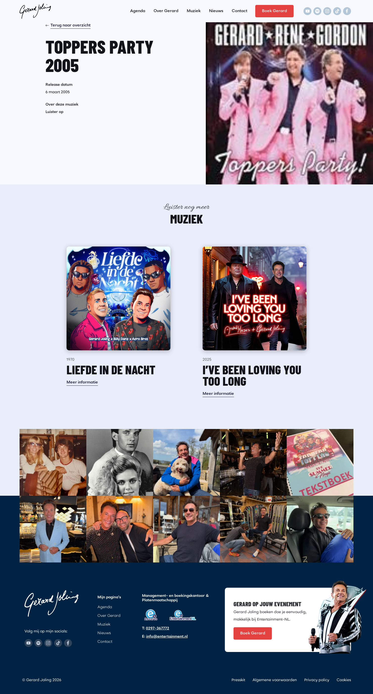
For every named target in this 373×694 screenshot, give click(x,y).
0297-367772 (157, 628)
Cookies (344, 680)
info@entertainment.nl (167, 637)
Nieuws (216, 11)
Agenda (137, 11)
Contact (239, 11)
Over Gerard (166, 11)
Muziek (194, 11)
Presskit (238, 680)
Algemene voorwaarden (275, 680)
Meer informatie (82, 382)
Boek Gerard (274, 11)
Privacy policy (316, 680)
